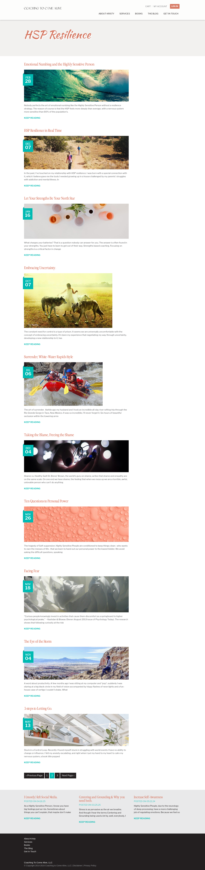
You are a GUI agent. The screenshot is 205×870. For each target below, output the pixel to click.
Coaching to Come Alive (44, 10)
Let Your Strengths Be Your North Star (56, 198)
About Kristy (30, 838)
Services (28, 842)
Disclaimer (77, 865)
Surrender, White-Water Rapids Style (54, 356)
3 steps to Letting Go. (41, 708)
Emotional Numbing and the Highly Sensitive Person (67, 64)
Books (27, 845)
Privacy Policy (90, 865)
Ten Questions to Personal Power (52, 501)
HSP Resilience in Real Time (47, 130)
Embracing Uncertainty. (44, 267)
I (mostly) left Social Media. (41, 797)
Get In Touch (30, 851)
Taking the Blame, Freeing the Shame (54, 434)
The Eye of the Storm (41, 641)
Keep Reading (32, 118)
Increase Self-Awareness (148, 797)
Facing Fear (33, 570)
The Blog (28, 848)
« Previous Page (34, 775)
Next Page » (68, 775)
